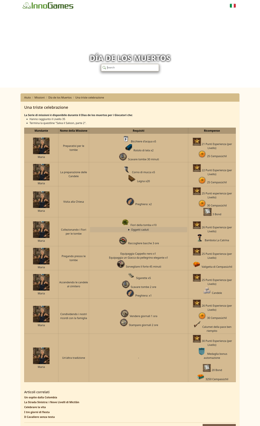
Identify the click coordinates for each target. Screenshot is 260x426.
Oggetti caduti (140, 229)
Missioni (39, 97)
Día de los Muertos (60, 97)
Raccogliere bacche (138, 229)
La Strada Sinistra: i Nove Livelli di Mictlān (51, 402)
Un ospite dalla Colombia (40, 397)
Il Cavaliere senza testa (39, 417)
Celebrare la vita (35, 407)
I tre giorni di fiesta (37, 412)
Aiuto (27, 97)
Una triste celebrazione (89, 97)
